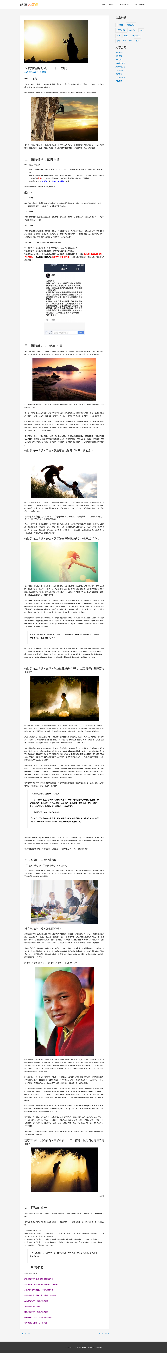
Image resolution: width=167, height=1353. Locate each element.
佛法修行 (118, 56)
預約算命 (112, 4)
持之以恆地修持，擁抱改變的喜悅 (36, 1312)
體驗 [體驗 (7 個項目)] (137, 40)
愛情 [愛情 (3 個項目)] (118, 35)
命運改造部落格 (123, 4)
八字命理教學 (120, 63)
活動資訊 (118, 81)
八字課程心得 (120, 67)
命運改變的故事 (31, 72)
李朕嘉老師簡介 (140, 4)
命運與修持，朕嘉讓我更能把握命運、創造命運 (41, 1284)
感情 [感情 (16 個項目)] (126, 35)
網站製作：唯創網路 (95, 1347)
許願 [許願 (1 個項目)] (130, 41)
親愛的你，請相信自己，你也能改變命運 (38, 1290)
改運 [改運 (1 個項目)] (118, 41)
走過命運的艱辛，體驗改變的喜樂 (36, 1301)
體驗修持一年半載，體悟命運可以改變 (38, 1317)
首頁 (103, 4)
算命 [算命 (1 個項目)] (124, 41)
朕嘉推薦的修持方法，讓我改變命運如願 (38, 1279)
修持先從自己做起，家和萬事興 (35, 1323)
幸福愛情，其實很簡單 (32, 1306)
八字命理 (118, 59)
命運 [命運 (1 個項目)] (141, 30)
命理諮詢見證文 (121, 70)
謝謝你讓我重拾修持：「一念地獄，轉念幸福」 (41, 1295)
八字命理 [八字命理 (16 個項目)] (121, 30)
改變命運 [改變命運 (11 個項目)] (136, 35)
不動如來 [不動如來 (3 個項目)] (120, 25)
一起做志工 (119, 52)
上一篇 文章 (25, 1333)
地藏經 (44, 181)
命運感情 (118, 74)
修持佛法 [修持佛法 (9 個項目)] (131, 24)
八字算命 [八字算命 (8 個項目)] (132, 30)
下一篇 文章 (104, 1333)
